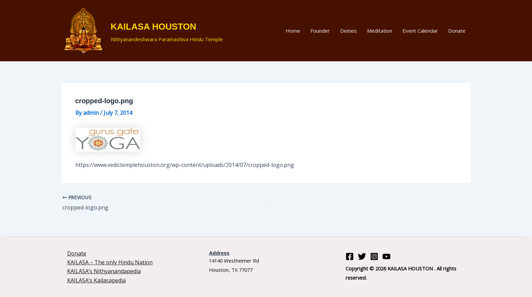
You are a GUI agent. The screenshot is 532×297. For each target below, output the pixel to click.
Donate (457, 30)
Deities (348, 30)
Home (293, 30)
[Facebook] (350, 256)
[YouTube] (386, 256)
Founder (320, 30)
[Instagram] (374, 256)
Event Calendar (420, 30)
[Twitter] (362, 256)
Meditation (379, 30)
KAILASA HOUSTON (153, 26)
